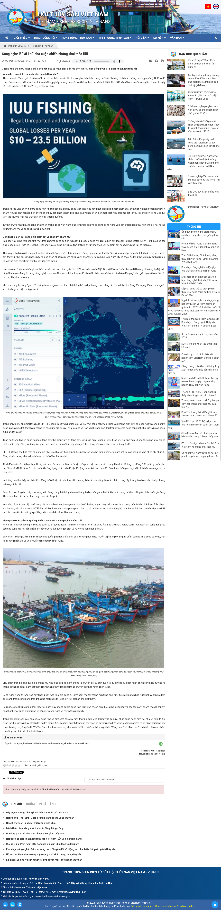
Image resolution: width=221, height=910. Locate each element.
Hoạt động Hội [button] (45, 39)
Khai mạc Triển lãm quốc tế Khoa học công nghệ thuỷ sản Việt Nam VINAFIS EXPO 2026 (199, 280)
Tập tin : (47, 743)
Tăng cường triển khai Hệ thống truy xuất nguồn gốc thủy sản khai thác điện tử (193, 369)
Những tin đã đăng (41, 804)
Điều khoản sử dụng (141, 906)
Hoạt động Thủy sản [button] (78, 39)
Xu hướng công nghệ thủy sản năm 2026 (199, 336)
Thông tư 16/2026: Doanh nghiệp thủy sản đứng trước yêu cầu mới (199, 394)
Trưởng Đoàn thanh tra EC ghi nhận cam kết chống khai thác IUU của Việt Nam (200, 404)
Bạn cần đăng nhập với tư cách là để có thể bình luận (46, 789)
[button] (161, 744)
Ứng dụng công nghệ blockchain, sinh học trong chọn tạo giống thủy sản (199, 235)
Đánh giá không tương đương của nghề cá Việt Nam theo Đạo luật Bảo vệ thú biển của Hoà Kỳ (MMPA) (203, 80)
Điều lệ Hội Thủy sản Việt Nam (203, 206)
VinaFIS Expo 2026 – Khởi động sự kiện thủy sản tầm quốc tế (202, 63)
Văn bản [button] (177, 39)
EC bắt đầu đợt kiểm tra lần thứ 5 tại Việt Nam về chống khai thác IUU (200, 445)
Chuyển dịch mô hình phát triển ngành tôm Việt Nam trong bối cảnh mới (200, 358)
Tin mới (16, 804)
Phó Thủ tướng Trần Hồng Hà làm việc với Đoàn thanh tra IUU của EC (199, 414)
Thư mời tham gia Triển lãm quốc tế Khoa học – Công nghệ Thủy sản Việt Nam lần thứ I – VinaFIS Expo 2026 (193, 324)
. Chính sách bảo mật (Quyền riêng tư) (174, 906)
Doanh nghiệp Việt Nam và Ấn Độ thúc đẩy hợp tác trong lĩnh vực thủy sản (204, 179)
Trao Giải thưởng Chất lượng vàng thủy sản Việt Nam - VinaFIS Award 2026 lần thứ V (199, 259)
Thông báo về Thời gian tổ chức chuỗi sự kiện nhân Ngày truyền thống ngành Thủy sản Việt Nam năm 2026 (203, 126)
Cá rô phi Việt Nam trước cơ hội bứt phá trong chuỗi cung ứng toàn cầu (199, 455)
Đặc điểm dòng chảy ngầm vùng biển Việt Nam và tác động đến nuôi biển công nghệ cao (203, 144)
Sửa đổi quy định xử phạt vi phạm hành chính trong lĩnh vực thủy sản (199, 435)
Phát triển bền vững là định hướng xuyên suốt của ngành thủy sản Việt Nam (200, 247)
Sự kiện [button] (159, 39)
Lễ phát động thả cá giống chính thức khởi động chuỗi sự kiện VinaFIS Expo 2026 (200, 292)
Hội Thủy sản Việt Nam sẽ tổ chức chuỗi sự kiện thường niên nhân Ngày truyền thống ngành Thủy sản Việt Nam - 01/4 (193, 163)
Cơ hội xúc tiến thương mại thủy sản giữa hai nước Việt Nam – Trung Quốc (202, 95)
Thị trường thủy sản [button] (114, 39)
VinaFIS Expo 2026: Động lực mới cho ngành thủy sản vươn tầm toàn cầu (193, 424)
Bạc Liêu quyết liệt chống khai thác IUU (203, 193)
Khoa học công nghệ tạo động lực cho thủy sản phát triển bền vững (199, 269)
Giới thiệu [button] (22, 39)
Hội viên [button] (142, 39)
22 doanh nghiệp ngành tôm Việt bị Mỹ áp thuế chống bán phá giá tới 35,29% (203, 110)
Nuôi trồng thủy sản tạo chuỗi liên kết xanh (199, 345)
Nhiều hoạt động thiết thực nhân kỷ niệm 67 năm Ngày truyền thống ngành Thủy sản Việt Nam (199, 381)
